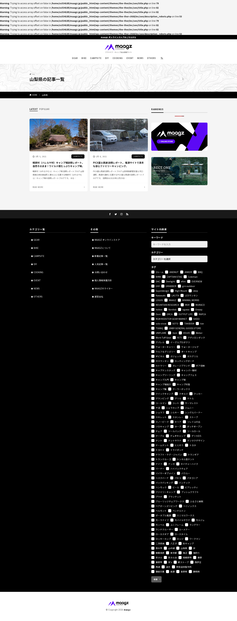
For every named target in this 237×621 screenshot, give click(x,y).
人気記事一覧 (101, 264)
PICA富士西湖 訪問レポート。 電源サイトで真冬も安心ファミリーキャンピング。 (118, 164)
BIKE (84, 58)
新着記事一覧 (101, 256)
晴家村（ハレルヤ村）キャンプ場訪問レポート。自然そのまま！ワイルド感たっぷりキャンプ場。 (58, 164)
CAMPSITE (95, 58)
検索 (156, 579)
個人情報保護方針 (103, 280)
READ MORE (38, 187)
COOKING (118, 58)
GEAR (75, 58)
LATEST (34, 109)
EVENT (130, 58)
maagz (127, 610)
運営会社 (98, 296)
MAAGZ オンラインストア (107, 239)
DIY (107, 58)
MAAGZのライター (103, 288)
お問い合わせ (101, 272)
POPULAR (44, 109)
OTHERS (151, 58)
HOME (34, 95)
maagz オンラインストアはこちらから (118, 37)
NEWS (140, 58)
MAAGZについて (102, 247)
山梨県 (45, 95)
